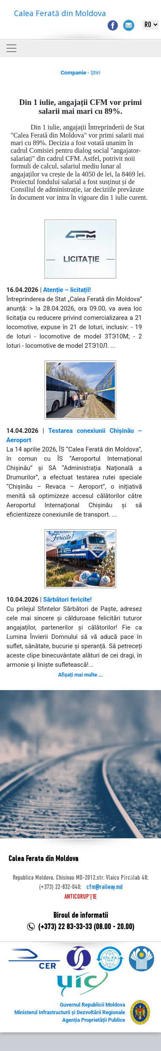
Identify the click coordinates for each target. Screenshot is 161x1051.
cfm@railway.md (104, 887)
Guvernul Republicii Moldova (92, 1005)
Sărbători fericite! (67, 599)
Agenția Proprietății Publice (93, 1020)
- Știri (80, 72)
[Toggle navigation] (11, 48)
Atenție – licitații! (67, 290)
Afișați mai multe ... (80, 675)
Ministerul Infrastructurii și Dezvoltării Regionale (69, 1012)
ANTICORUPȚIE (80, 897)
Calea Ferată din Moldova (60, 13)
